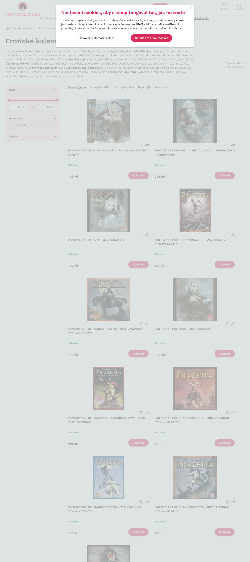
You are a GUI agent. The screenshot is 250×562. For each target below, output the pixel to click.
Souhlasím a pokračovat (151, 38)
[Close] (191, 8)
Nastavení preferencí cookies (96, 38)
